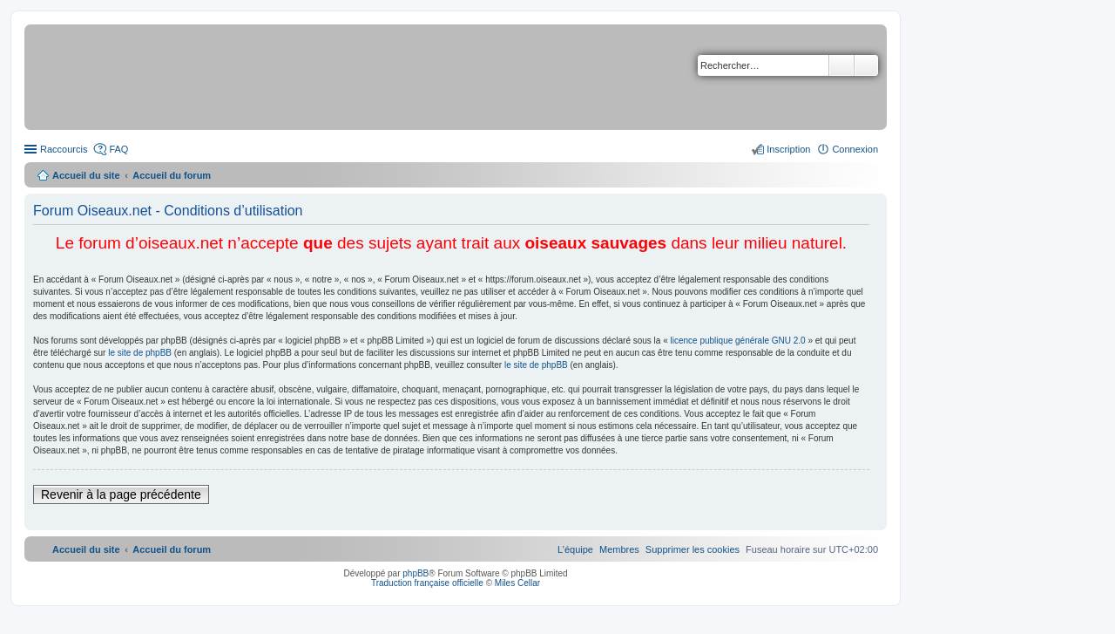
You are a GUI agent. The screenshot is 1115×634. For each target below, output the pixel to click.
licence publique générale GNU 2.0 (738, 340)
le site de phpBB (140, 353)
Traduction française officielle (427, 583)
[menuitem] (692, 549)
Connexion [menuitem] (855, 149)
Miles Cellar (517, 583)
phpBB (415, 573)
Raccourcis (63, 149)
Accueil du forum (171, 175)
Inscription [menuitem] (788, 149)
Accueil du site (86, 175)
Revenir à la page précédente (121, 494)
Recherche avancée (866, 65)
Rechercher (841, 65)
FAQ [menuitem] (118, 149)
